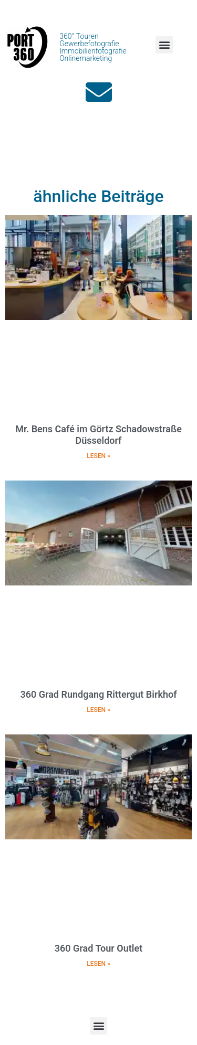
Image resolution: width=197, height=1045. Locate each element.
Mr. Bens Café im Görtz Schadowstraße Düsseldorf (98, 434)
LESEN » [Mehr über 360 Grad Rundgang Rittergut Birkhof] (98, 709)
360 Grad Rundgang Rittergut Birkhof (98, 694)
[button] (164, 45)
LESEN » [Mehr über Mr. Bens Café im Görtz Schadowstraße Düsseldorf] (98, 456)
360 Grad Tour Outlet (98, 948)
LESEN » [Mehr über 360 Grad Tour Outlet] (98, 963)
